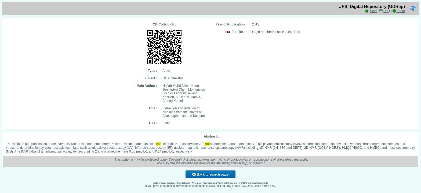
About (401, 11)
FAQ (386, 11)
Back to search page (210, 174)
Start (373, 11)
